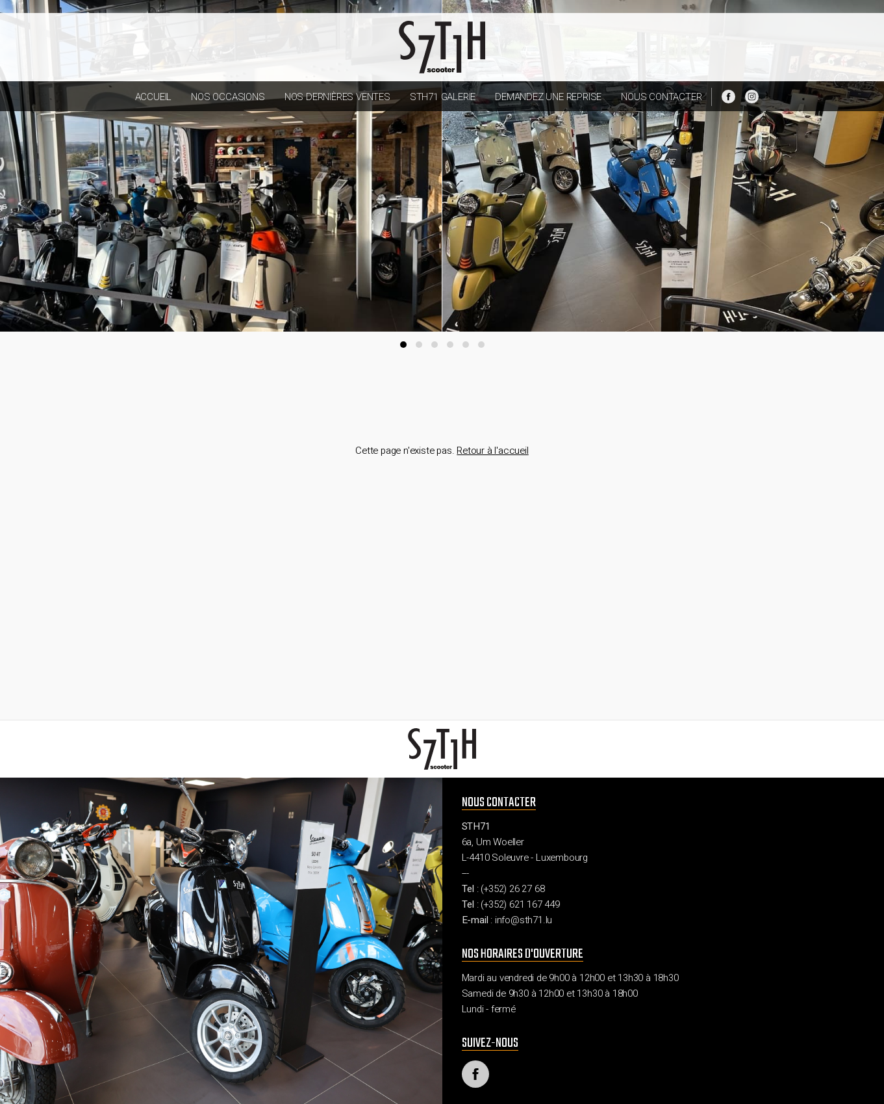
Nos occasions (227, 97)
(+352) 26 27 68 (512, 889)
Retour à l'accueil (492, 450)
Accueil (153, 97)
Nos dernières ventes (337, 97)
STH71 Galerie (442, 97)
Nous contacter (661, 97)
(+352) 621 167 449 (520, 904)
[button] (403, 344)
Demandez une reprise (548, 97)
